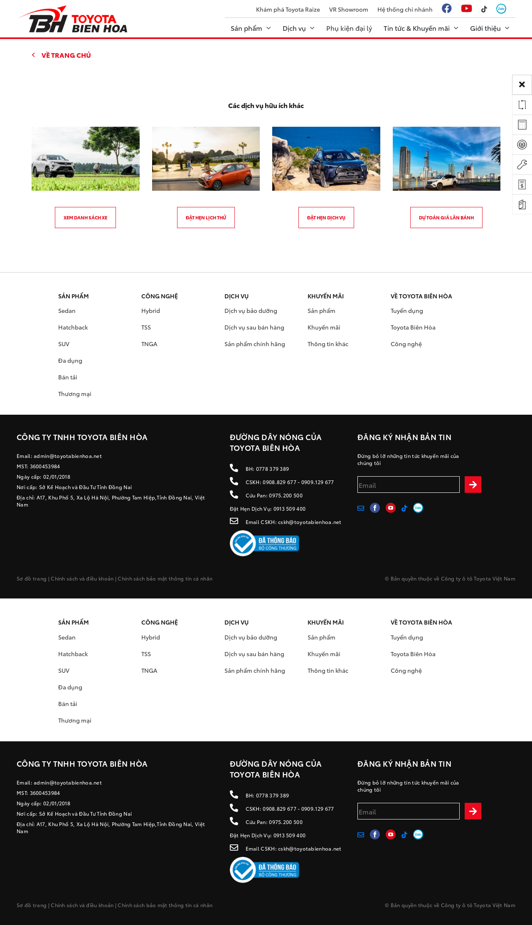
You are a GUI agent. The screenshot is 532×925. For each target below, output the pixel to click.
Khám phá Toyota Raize (288, 9)
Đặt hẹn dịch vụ (326, 217)
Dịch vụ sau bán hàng (254, 327)
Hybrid (150, 310)
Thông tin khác (328, 343)
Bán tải (67, 377)
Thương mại (74, 393)
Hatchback (73, 327)
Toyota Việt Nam (494, 578)
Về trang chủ (66, 54)
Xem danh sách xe (85, 217)
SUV (63, 343)
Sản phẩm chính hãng (254, 343)
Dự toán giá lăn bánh (446, 217)
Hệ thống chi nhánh (405, 9)
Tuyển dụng (407, 310)
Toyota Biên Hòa (413, 327)
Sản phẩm (321, 310)
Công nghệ (406, 343)
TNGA (149, 343)
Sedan (67, 310)
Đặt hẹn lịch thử (206, 217)
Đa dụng (70, 360)
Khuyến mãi (324, 327)
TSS (146, 327)
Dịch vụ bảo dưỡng (250, 310)
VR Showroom (348, 9)
